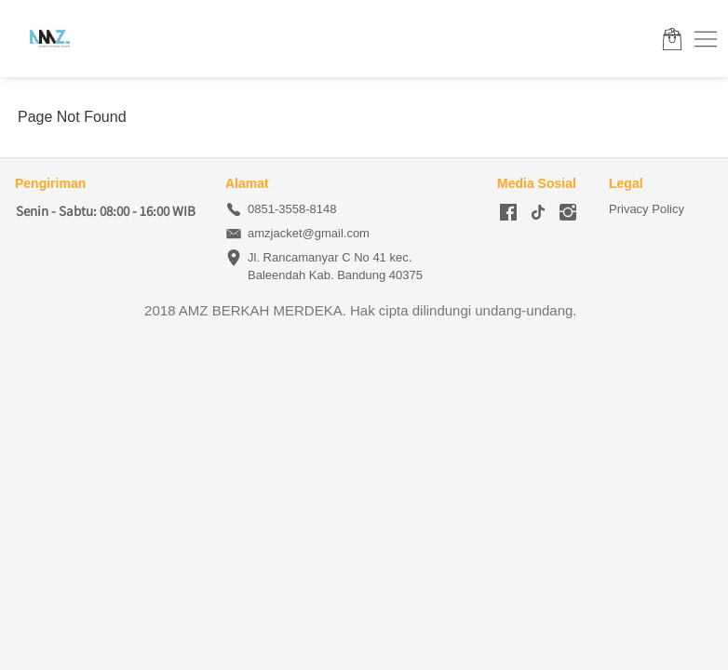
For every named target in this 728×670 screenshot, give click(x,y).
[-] (508, 213)
